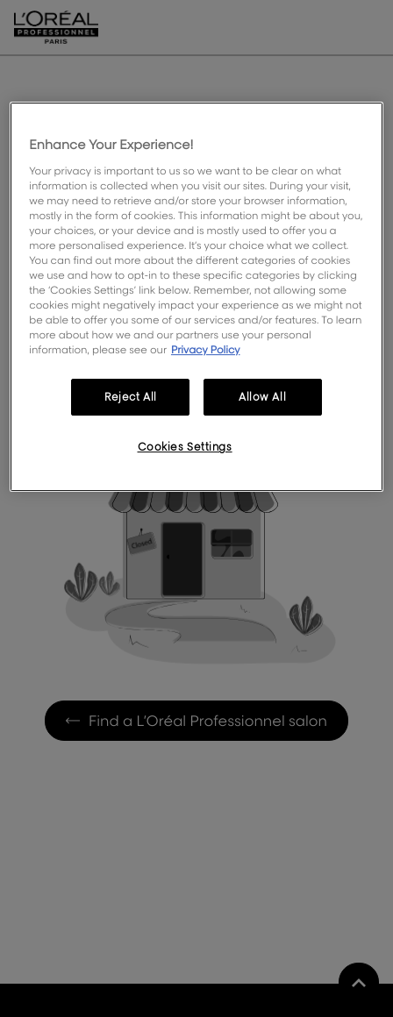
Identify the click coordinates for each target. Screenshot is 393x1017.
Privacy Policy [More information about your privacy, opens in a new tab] (205, 349)
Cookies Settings (185, 446)
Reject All (130, 397)
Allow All (262, 397)
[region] (196, 297)
